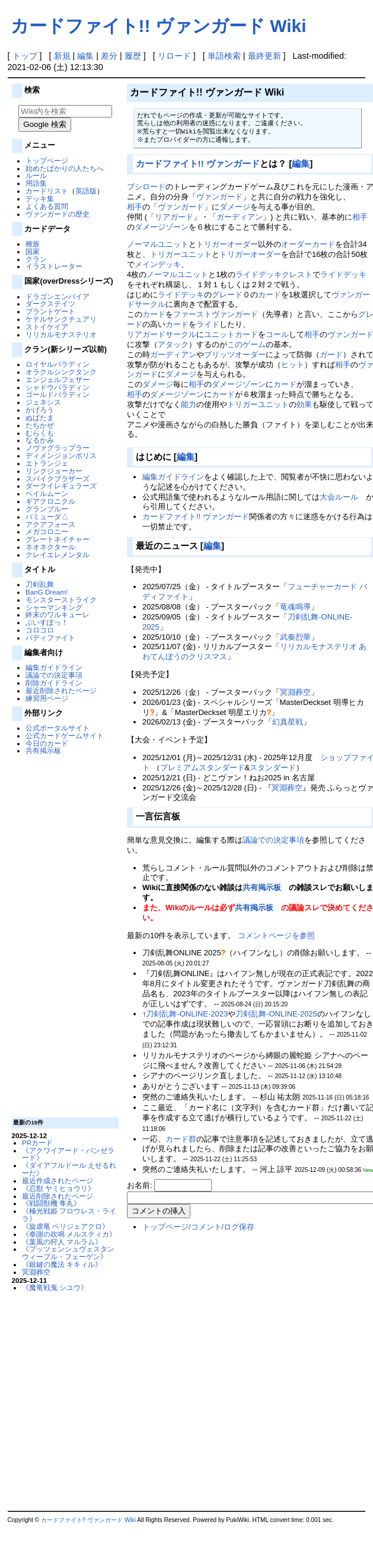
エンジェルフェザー (57, 379)
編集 (85, 56)
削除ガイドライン (53, 683)
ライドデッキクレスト (274, 274)
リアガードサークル (161, 334)
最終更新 (264, 56)
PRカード (37, 1142)
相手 (134, 206)
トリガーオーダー (227, 244)
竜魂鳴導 (295, 606)
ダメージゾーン (162, 227)
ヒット (292, 364)
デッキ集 (39, 198)
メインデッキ (158, 264)
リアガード (174, 216)
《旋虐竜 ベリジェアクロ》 (65, 1226)
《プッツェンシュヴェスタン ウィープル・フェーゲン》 (68, 1252)
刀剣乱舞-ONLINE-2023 (187, 1013)
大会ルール (339, 497)
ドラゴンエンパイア (57, 296)
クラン (36, 259)
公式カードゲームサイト (64, 735)
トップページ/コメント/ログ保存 (198, 1226)
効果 (304, 404)
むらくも (39, 433)
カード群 (180, 1139)
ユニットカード (231, 334)
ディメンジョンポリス (61, 455)
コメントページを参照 (276, 935)
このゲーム (246, 344)
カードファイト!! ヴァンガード (198, 163)
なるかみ (39, 440)
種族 (32, 243)
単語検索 (224, 56)
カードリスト (46, 191)
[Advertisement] (63, 935)
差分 (109, 56)
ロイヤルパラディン (57, 364)
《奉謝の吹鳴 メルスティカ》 (69, 1234)
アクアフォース (50, 524)
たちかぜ (39, 425)
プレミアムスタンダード (202, 767)
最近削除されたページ (61, 690)
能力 (188, 404)
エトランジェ (46, 463)
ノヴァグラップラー (57, 448)
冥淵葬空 (36, 1272)
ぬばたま (39, 417)
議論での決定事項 (53, 675)
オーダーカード (308, 244)
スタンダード (273, 767)
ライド (207, 324)
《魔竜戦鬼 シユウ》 (55, 1287)
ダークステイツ (50, 303)
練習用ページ (46, 698)
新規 (62, 56)
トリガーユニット (181, 254)
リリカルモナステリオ (61, 334)
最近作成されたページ (57, 1180)
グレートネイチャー (57, 539)
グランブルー (46, 509)
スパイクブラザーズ (57, 478)
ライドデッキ (343, 274)
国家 (32, 251)
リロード (174, 56)
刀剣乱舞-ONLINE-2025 (276, 1013)
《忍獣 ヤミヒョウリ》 (58, 1188)
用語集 (36, 183)
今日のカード (46, 743)
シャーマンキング (53, 607)
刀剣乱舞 (39, 584)
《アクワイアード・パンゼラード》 (68, 1154)
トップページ (46, 160)
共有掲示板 (43, 750)
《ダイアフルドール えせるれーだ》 (69, 1169)
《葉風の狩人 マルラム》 (62, 1242)
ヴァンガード (219, 196)
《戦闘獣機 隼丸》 (51, 1203)
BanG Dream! (46, 592)
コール (277, 334)
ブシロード (146, 186)
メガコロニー (46, 531)
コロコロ (39, 630)
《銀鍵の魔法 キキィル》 (62, 1264)
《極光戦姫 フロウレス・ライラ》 (69, 1214)
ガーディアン (239, 216)
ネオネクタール (50, 547)
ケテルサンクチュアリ (61, 319)
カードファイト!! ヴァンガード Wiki (159, 26)
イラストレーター (53, 266)
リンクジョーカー (53, 471)
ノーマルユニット (158, 244)
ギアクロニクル (50, 501)
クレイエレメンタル (57, 554)
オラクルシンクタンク (61, 372)
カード (269, 294)
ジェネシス (43, 402)
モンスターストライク (61, 599)
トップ (24, 56)
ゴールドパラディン (57, 394)
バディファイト (50, 637)
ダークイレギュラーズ (61, 486)
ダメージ (234, 206)
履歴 (133, 56)
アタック (173, 344)
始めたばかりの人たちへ (64, 168)
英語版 (86, 191)
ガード (331, 354)
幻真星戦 (287, 721)
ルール (36, 175)
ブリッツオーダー (235, 354)
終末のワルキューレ (57, 614)
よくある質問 (46, 206)
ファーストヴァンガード (215, 314)
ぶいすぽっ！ (46, 622)
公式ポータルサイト (57, 728)
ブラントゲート (50, 311)
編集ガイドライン (53, 667)
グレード (227, 294)
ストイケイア (46, 327)
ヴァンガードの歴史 (57, 214)
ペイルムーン (46, 493)
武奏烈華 (295, 637)
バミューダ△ (46, 516)
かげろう (39, 410)
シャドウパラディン (57, 387)
